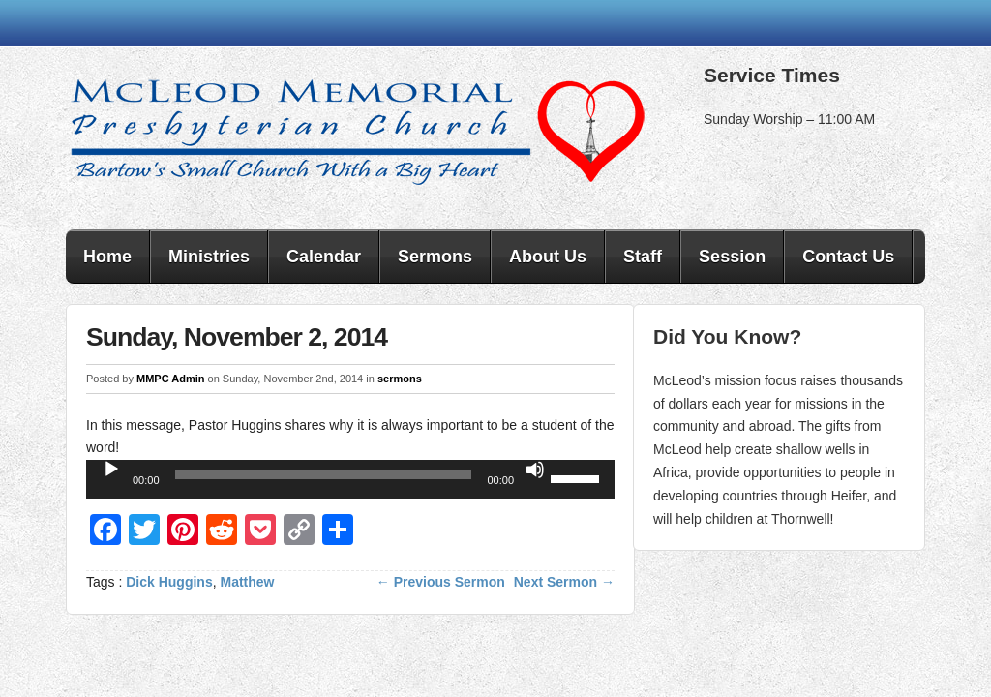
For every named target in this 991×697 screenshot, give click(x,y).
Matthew (248, 582)
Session (732, 256)
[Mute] (535, 469)
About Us (547, 256)
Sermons (435, 256)
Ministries (209, 256)
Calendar (323, 256)
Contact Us (848, 256)
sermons (399, 378)
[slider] (323, 474)
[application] (350, 479)
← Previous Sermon (440, 582)
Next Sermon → (564, 582)
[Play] (111, 469)
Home (107, 256)
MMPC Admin (170, 378)
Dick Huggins (169, 582)
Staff (642, 256)
